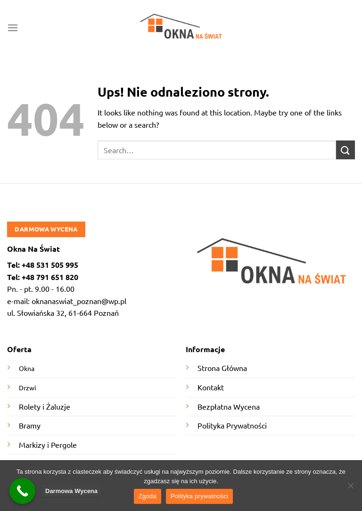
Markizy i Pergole (48, 444)
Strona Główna (222, 367)
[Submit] (345, 149)
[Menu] (12, 27)
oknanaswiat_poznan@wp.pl (79, 300)
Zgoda (147, 496)
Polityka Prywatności (232, 425)
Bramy (30, 425)
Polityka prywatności (200, 496)
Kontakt (210, 387)
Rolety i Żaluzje (44, 406)
